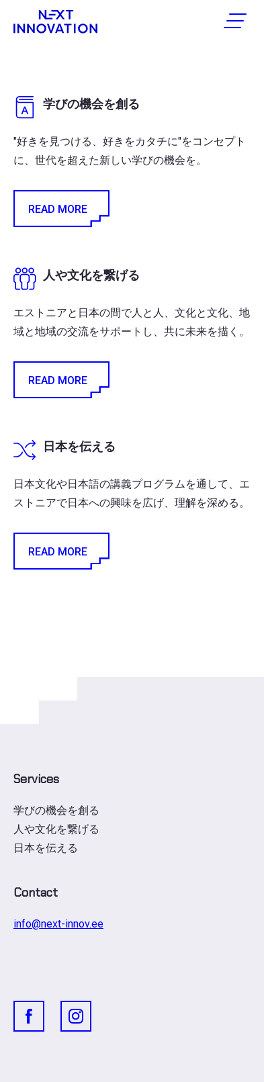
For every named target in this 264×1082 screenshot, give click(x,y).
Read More (60, 208)
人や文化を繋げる (56, 829)
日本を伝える (45, 848)
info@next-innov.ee (58, 923)
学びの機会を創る (56, 810)
